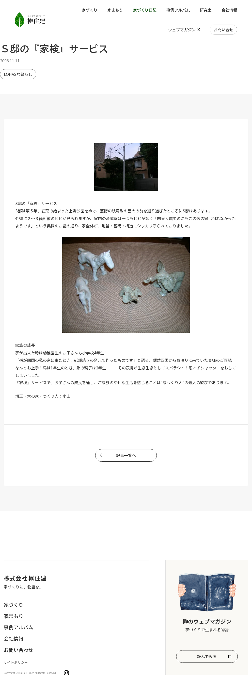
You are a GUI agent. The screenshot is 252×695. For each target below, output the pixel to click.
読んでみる (207, 656)
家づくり (89, 10)
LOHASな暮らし (18, 74)
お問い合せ (223, 29)
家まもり (115, 10)
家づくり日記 (145, 10)
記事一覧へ (126, 455)
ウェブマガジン (182, 29)
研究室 (206, 10)
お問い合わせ (18, 649)
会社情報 (229, 10)
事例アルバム (178, 10)
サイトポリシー (16, 662)
